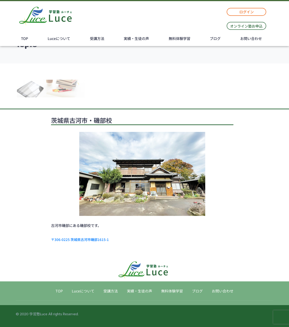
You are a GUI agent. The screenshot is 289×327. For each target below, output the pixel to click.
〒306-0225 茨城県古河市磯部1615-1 (80, 239)
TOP (24, 38)
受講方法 (97, 38)
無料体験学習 (179, 38)
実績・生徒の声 (136, 38)
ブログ (215, 38)
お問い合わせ (251, 38)
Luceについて (59, 38)
